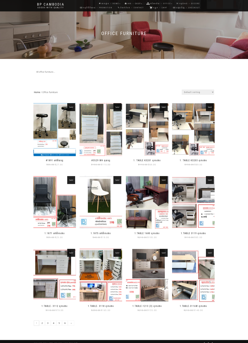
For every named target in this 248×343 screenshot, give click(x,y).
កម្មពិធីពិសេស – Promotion (96, 8)
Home (37, 92)
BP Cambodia (50, 4)
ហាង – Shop (133, 4)
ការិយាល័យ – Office (158, 3)
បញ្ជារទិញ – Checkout (186, 8)
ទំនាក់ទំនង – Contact (131, 8)
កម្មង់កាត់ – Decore (188, 4)
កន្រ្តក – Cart (158, 7)
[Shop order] (198, 92)
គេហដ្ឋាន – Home (109, 4)
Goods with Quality (50, 7)
